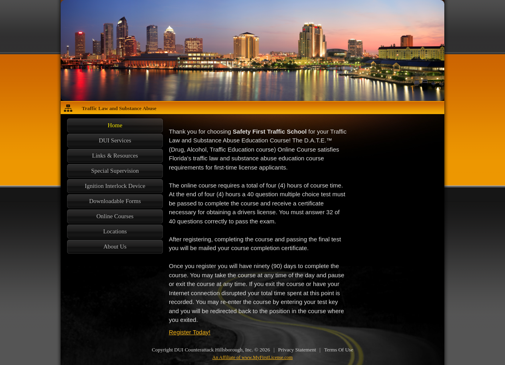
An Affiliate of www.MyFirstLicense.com (252, 357)
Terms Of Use (338, 350)
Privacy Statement (297, 350)
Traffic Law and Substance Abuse (119, 108)
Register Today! (189, 332)
